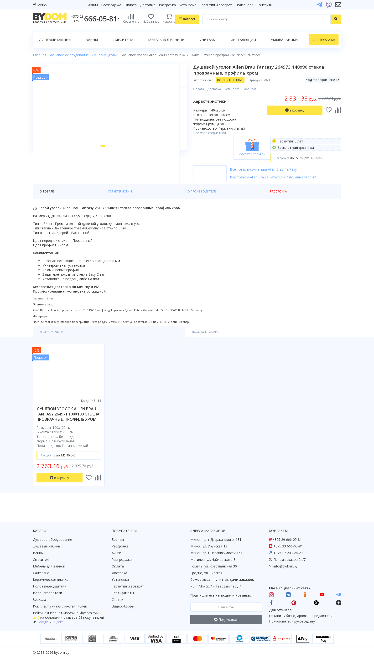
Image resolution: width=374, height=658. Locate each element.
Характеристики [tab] (78, 199)
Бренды (118, 539)
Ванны (92, 39)
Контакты (265, 5)
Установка (187, 5)
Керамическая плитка (50, 579)
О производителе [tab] (117, 199)
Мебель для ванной (166, 39)
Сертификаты (123, 593)
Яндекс (57, 622)
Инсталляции (243, 39)
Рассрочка (167, 5)
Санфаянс (41, 573)
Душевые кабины (55, 39)
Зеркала (39, 599)
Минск (42, 5)
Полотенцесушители (50, 586)
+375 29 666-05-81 (287, 539)
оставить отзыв (244, 79)
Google (43, 622)
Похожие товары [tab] (98, 340)
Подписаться (226, 620)
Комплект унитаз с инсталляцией (60, 606)
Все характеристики (223, 133)
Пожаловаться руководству (292, 621)
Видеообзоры (123, 606)
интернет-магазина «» (72, 613)
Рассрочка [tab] (151, 199)
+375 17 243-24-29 (288, 553)
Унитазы (207, 39)
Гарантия (263, 89)
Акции (93, 5)
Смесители (123, 39)
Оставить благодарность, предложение (301, 615)
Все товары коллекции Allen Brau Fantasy (277, 169)
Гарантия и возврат (216, 5)
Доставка (148, 5)
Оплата (131, 5)
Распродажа (111, 5)
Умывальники (284, 39)
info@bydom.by (285, 566)
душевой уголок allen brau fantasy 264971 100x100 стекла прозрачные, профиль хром (67, 423)
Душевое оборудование (52, 539)
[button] (94, 178)
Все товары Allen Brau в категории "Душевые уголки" (287, 177)
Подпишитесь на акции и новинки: (220, 595)
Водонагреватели (47, 593)
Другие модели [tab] (54, 340)
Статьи (117, 599)
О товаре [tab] (48, 199)
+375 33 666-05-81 (288, 546)
